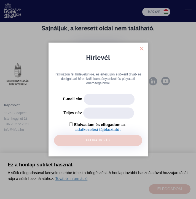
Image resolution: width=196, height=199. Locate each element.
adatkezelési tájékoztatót (97, 129)
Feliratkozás (98, 140)
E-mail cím (72, 99)
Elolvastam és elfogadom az (100, 124)
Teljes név (72, 113)
